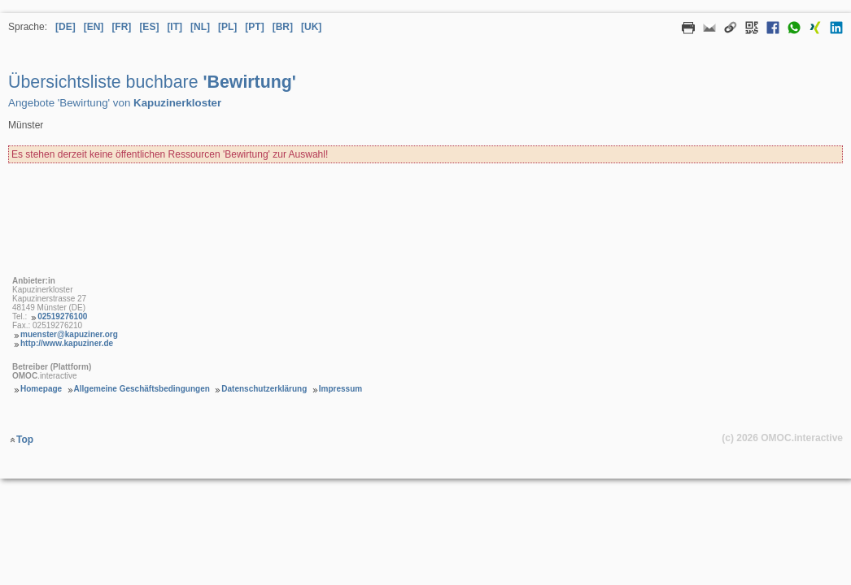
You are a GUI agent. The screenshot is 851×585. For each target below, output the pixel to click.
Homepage (41, 388)
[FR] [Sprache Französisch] (121, 26)
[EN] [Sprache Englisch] (94, 26)
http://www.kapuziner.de (66, 343)
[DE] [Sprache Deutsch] (65, 26)
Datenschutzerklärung (264, 388)
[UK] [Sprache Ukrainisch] (311, 26)
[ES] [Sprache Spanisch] (149, 26)
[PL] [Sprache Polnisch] (227, 26)
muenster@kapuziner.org (69, 334)
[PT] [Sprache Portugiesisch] (254, 26)
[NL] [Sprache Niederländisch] (200, 26)
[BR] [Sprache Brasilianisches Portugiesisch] (283, 26)
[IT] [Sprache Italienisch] (174, 26)
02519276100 (62, 316)
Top (24, 439)
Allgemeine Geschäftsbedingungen (142, 388)
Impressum (340, 388)
